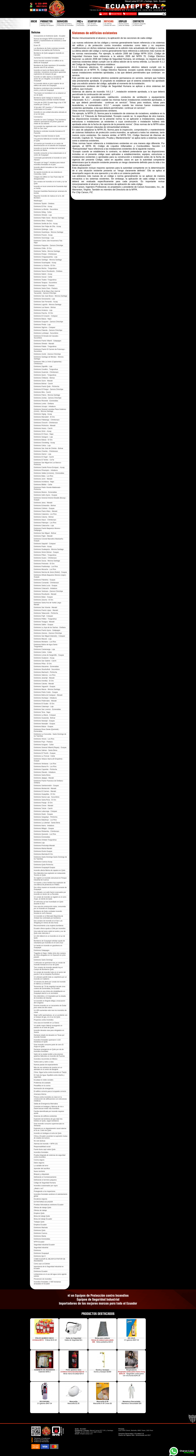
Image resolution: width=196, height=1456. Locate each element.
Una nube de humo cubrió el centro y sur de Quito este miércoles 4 (49, 932)
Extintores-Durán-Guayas (43, 851)
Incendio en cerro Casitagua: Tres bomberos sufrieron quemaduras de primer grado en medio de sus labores (50, 122)
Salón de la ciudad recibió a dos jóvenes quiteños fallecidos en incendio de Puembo (49, 1055)
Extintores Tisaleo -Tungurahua (45, 280)
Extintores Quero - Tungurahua (45, 375)
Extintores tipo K (40, 1256)
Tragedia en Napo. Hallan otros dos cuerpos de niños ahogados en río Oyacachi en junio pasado (50, 955)
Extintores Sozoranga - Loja (44, 238)
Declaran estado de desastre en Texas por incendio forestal (49, 1036)
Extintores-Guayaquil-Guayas (44, 867)
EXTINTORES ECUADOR (43, 1202)
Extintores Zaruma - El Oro (43, 600)
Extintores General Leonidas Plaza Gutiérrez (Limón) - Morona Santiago (50, 410)
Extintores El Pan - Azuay (43, 206)
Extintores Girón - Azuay (42, 431)
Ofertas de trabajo (40, 1210)
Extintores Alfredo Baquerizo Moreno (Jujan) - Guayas (50, 576)
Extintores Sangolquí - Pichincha (45, 817)
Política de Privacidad (41, 1440)
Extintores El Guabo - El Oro (44, 704)
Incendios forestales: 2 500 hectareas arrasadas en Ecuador (47, 1283)
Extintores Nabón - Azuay (43, 274)
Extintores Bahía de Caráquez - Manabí (48, 695)
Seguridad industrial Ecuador (44, 1245)
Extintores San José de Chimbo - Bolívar (48, 448)
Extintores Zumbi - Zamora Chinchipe (47, 354)
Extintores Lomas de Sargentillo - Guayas (49, 655)
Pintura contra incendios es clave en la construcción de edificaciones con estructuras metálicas (50, 1099)
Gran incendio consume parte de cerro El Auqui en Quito (49, 1046)
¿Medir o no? (38, 1188)
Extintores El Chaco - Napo (43, 434)
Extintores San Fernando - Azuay (46, 302)
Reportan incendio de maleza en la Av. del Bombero (49, 197)
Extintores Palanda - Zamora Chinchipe (48, 330)
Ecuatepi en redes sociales (43, 1080)
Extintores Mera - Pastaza (43, 221)
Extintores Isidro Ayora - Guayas (45, 495)
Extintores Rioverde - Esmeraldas (46, 401)
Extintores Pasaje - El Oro (43, 803)
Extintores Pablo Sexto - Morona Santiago (49, 218)
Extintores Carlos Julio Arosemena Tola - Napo (48, 242)
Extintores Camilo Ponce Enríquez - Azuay (49, 467)
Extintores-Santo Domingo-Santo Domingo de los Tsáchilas (50, 858)
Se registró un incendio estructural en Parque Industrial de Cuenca (50, 879)
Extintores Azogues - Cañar (44, 745)
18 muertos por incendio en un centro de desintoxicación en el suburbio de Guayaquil (50, 144)
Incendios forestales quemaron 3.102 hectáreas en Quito (47, 1041)
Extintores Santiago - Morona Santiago (48, 260)
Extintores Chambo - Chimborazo (46, 451)
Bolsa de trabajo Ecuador (43, 1219)
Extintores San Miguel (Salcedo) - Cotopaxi (49, 636)
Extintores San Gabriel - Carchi (45, 661)
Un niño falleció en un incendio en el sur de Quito (49, 937)
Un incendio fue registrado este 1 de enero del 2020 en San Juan (50, 127)
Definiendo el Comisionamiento (45, 1177)
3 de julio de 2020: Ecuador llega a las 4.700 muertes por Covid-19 (50, 103)
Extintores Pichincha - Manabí (44, 425)
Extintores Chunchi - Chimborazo (46, 423)
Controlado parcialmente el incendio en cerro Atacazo (50, 159)
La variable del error (41, 1166)
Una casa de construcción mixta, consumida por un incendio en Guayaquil (50, 907)
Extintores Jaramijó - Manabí (44, 678)
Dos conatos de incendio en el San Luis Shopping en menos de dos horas (48, 922)
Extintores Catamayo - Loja (43, 706)
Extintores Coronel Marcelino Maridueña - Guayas (49, 540)
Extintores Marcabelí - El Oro (44, 417)
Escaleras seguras (40, 1199)
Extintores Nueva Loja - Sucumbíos (46, 797)
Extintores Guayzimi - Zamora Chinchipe (48, 322)
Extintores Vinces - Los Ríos (44, 739)
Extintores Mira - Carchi (42, 392)
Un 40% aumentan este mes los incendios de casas (50, 1011)
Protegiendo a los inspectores (44, 1191)
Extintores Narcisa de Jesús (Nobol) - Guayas (50, 572)
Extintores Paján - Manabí (43, 536)
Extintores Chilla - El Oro (43, 248)
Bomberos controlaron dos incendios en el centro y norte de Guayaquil (49, 89)
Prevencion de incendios (43, 1279)
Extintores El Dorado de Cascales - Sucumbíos (46, 337)
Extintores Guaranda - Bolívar (44, 718)
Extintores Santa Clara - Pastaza (45, 288)
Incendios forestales (41, 1152)
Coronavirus (38, 117)
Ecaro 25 (37, 45)
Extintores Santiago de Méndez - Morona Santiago (48, 358)
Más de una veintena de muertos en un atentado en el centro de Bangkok (48, 1068)
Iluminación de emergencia (43, 1088)
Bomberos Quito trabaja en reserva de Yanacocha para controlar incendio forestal (49, 99)
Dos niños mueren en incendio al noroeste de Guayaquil (50, 888)
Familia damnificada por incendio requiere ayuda (49, 1112)
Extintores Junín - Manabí (43, 479)
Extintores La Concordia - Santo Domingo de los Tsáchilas (50, 735)
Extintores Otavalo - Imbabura (44, 772)
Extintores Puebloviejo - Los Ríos (46, 566)
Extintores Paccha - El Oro (43, 313)
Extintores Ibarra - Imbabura (44, 826)
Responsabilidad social (42, 1147)
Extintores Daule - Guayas (43, 814)
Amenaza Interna (40, 1094)
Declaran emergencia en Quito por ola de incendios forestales (49, 1050)
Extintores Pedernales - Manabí (45, 701)
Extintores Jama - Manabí (43, 503)
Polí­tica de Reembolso (41, 1441)
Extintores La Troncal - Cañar (44, 756)
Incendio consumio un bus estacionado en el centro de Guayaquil (50, 154)
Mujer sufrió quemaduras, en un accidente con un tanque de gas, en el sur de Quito (50, 1016)
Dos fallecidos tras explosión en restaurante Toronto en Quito (49, 874)
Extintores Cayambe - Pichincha (45, 769)
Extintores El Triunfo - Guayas (44, 753)
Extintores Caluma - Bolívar (44, 517)
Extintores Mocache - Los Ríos (45, 569)
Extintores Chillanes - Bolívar (44, 378)
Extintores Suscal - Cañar (43, 277)
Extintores (37, 1250)
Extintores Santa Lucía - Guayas (45, 585)
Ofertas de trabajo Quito (42, 1207)
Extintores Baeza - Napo (42, 319)
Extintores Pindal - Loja (42, 324)
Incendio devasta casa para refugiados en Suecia (49, 1031)
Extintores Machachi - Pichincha (45, 672)
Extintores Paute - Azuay (43, 546)
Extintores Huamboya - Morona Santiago (48, 232)
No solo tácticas (39, 1141)
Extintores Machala (41, 1227)
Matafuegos (38, 201)
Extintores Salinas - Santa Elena (45, 750)
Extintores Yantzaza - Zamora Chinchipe (48, 591)
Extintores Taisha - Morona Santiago (47, 251)
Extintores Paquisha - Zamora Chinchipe (48, 245)
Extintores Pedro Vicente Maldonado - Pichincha (47, 488)
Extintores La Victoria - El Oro (44, 265)
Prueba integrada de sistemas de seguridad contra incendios (49, 1156)
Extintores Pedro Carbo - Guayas (46, 692)
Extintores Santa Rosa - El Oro (45, 800)
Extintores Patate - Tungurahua (45, 346)
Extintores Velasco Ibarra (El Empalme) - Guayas (48, 760)
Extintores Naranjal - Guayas (44, 721)
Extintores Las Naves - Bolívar (45, 307)
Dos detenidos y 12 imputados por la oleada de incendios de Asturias (50, 997)
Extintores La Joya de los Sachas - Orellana (49, 627)
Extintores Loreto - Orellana (44, 404)
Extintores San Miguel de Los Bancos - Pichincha (48, 464)
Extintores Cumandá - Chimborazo (46, 583)
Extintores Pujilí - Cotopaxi (43, 616)
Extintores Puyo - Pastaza (43, 742)
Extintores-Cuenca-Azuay (43, 862)
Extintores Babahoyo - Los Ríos (45, 820)
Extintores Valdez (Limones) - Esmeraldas (49, 473)
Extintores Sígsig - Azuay (43, 414)
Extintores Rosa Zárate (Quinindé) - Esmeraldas (46, 730)
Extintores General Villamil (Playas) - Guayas (50, 747)
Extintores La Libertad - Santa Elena (47, 823)
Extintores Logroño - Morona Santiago (47, 304)
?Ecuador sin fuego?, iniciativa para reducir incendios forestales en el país (49, 163)
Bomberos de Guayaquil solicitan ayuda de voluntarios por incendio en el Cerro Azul (49, 942)
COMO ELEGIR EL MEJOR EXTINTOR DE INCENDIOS (49, 1260)
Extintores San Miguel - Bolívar (45, 533)
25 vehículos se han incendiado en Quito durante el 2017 (48, 903)
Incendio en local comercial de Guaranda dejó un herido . (50, 187)
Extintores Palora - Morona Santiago (47, 395)
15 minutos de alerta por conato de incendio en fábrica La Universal (50, 983)
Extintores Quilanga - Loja (43, 229)
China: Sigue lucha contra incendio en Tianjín (50, 1072)
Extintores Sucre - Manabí (43, 381)
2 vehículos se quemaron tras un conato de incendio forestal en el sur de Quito (49, 964)
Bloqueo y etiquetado (41, 1174)
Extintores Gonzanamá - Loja (44, 299)
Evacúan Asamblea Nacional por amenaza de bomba (50, 192)
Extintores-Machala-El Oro (43, 854)
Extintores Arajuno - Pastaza (44, 285)
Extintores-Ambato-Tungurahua (45, 840)
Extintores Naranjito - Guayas (44, 724)
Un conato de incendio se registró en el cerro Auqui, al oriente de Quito (50, 898)
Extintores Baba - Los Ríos (43, 476)
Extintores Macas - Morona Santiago (47, 689)
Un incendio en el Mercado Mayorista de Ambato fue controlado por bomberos (48, 917)
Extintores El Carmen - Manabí (45, 791)
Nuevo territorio (39, 1171)
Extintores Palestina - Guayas (44, 580)
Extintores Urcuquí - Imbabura (45, 406)
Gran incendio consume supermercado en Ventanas (49, 1125)
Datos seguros (39, 1163)
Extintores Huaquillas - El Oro (44, 794)
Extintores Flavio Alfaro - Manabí (45, 511)
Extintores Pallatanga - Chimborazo (46, 420)
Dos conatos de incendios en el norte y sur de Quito (50, 183)
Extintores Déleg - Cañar (43, 212)
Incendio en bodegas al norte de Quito (47, 1133)
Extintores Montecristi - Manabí (45, 788)
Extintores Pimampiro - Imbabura (46, 470)
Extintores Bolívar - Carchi (43, 384)
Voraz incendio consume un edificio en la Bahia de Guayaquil (48, 62)
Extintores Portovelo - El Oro (44, 564)
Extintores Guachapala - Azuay (45, 263)
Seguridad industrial (41, 1247)
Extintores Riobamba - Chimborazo (46, 831)
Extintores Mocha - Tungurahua (45, 268)
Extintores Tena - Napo (42, 712)
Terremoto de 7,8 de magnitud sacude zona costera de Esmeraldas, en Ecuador (49, 987)
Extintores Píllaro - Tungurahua (45, 555)
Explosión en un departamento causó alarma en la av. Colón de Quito (50, 1129)
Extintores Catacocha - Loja (44, 525)
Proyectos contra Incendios (43, 1020)
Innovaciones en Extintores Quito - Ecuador (49, 36)
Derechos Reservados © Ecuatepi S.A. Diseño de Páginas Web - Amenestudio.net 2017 (134, 1434)
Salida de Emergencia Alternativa (46, 1104)
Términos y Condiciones (42, 1438)
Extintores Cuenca (40, 1233)
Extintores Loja (39, 843)
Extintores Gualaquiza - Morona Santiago (49, 549)
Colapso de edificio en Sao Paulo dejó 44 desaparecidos (49, 178)
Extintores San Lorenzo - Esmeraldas (47, 709)
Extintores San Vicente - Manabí (45, 607)
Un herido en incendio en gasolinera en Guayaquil (48, 946)
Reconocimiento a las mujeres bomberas (48, 926)
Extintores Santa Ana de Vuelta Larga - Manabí (48, 604)
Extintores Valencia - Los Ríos (45, 675)
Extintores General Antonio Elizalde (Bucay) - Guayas (50, 499)
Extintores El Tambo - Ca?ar (44, 460)
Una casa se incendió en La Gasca (46, 1023)
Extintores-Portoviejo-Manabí (44, 846)
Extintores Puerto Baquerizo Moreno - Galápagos (47, 529)
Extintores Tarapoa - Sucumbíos (45, 283)
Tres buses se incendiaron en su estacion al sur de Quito (50, 94)
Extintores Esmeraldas (42, 837)
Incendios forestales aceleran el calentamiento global (50, 1195)
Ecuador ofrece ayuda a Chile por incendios (49, 928)
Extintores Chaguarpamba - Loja (45, 257)
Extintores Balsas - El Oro (43, 440)
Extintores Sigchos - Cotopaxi (44, 327)
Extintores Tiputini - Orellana (44, 204)
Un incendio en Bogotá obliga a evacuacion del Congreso (49, 1002)
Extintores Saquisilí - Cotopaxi (45, 544)
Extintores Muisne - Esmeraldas (45, 492)
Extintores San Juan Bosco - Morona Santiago (50, 296)
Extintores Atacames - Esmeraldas (46, 666)
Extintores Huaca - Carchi (43, 428)
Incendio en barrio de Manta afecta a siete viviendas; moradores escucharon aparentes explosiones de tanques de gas (50, 72)
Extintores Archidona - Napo (44, 482)
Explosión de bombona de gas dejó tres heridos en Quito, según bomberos (48, 1120)
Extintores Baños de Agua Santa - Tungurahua (46, 645)
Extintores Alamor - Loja (42, 454)
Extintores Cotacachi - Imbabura (45, 588)
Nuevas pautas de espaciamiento (46, 1065)
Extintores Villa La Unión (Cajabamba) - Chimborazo (48, 363)
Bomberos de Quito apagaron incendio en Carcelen (49, 54)
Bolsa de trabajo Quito (42, 1216)
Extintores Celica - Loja (42, 445)
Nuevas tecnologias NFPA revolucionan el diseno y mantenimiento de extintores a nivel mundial (50, 41)
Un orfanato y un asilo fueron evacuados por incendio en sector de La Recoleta (50, 893)
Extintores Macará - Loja (42, 639)
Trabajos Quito (39, 1222)
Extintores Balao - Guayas (43, 597)
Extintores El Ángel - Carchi (44, 457)
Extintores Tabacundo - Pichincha (46, 613)
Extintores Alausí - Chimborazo (45, 520)
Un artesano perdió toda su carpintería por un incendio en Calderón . (50, 978)
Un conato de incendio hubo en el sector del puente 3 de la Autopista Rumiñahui (50, 973)
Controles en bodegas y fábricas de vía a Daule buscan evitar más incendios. (48, 1107)
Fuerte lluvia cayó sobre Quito (44, 1149)
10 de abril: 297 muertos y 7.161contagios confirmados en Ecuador (49, 108)
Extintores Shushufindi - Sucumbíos (47, 669)
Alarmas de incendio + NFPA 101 (46, 1144)
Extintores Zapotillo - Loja (43, 366)
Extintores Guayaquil (41, 1253)
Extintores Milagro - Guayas (44, 828)
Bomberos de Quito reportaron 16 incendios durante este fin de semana (49, 66)
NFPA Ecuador (39, 1242)
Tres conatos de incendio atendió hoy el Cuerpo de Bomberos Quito (48, 968)
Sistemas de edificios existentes (45, 1116)
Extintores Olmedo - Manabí (44, 344)
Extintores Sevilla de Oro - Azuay (46, 224)
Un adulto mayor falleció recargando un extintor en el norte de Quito (48, 1026)
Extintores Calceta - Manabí (44, 684)
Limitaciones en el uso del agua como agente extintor (50, 1275)
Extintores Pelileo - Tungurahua (45, 619)
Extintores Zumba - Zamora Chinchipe (47, 398)
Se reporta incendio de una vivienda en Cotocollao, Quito (48, 173)
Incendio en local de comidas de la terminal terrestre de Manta (49, 149)
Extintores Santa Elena (42, 775)
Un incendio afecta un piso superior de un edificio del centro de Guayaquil (49, 84)
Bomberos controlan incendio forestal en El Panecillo (49, 132)
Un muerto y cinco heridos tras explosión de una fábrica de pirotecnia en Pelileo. (49, 884)
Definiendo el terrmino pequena (45, 1180)
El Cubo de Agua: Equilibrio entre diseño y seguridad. (49, 1076)
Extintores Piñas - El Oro (43, 664)
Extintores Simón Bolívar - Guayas (46, 552)
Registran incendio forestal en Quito (47, 136)
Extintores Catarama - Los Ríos (45, 514)
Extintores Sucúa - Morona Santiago (47, 561)
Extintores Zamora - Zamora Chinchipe (48, 633)
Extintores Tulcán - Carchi (43, 808)
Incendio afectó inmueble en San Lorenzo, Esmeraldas (49, 168)
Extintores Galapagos (41, 950)
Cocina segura (39, 1160)
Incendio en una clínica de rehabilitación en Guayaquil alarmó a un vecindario (49, 992)
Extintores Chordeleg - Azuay (44, 443)
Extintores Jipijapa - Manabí (44, 778)
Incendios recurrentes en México (45, 1059)
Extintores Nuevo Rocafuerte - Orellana (48, 271)
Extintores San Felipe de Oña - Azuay (47, 226)
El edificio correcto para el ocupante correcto (50, 1091)
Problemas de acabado (42, 1083)
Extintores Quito (39, 1230)
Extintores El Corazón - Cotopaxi (45, 316)
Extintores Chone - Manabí (43, 806)
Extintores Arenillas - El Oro (44, 681)
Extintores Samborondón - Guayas (46, 786)
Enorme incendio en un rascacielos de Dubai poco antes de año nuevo (50, 1006)
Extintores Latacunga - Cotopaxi (45, 811)
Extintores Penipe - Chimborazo (45, 254)
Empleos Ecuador (40, 1225)
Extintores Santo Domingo (43, 960)
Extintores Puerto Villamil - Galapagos (47, 341)
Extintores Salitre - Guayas (43, 625)
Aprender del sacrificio (42, 1168)
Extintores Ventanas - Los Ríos (45, 764)
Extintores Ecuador (41, 1271)
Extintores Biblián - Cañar (43, 485)
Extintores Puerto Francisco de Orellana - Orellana (49, 782)
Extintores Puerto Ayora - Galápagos (47, 630)
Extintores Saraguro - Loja (43, 437)
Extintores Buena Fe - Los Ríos (45, 766)
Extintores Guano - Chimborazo (45, 558)
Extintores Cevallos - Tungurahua (46, 369)
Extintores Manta (40, 1236)
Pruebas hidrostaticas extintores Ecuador (49, 1205)
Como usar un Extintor (42, 1264)
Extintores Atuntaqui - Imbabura (45, 698)
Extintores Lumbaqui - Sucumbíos (46, 333)
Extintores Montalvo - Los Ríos (45, 642)
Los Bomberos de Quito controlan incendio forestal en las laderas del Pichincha (49, 49)
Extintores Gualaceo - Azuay (44, 658)
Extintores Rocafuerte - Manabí (45, 594)
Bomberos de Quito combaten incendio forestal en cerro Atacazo (48, 912)
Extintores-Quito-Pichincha (43, 865)
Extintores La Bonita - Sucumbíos (46, 209)
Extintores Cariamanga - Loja (44, 649)
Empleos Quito (39, 1213)
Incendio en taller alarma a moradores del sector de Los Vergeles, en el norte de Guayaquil (49, 79)
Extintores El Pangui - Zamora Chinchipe (48, 389)
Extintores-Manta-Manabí (43, 848)
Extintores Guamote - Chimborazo (46, 372)
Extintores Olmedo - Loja (43, 215)
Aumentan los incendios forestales (46, 58)
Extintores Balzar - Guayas (43, 726)
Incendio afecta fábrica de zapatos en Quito (49, 870)
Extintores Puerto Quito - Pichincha (46, 386)
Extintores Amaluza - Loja (43, 310)
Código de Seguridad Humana (45, 1183)
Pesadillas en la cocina (42, 1086)
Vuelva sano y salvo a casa (43, 1062)
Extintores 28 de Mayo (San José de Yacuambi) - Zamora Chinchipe (47, 292)
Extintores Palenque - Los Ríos (45, 523)
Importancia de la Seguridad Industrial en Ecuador (49, 1267)
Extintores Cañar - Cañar (43, 652)
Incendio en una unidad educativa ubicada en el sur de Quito (50, 113)
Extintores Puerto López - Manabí (46, 610)
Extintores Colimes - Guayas (44, 508)
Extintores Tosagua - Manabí (44, 622)
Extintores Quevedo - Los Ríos (45, 834)
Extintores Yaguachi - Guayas (44, 686)
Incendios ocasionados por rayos (46, 1186)
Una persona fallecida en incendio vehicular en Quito (49, 140)
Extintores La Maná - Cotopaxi (45, 715)
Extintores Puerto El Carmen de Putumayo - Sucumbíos (49, 350)
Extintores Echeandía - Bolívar (45, 505)
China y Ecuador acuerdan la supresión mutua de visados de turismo (50, 1137)
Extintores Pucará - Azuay (43, 235)
